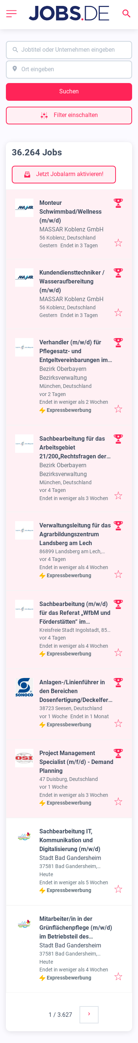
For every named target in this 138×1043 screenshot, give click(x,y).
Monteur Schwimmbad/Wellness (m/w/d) (70, 211)
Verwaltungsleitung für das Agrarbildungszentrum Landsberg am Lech (75, 534)
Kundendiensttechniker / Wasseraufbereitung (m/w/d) (72, 281)
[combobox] (69, 50)
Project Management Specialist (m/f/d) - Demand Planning (76, 762)
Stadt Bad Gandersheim (70, 857)
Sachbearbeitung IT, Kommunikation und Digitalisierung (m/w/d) (69, 840)
